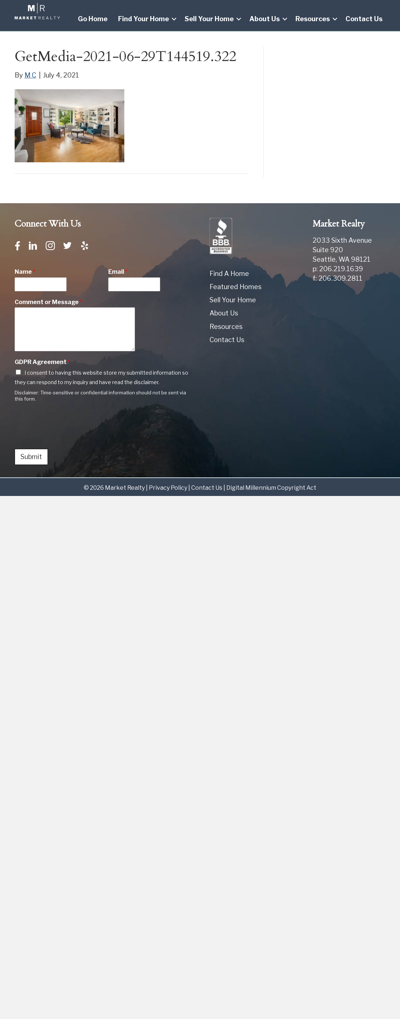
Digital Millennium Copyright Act (271, 487)
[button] (174, 19)
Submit (31, 457)
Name (25, 271)
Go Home (92, 19)
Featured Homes (235, 287)
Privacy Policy (168, 487)
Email (118, 271)
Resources (312, 19)
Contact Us (364, 19)
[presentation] (70, 436)
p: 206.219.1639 (338, 269)
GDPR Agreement (42, 362)
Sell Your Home (209, 19)
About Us (264, 19)
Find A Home (229, 273)
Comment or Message (48, 302)
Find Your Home (143, 19)
